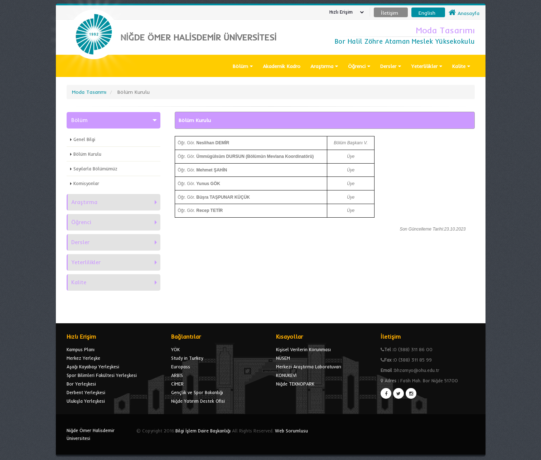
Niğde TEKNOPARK (295, 384)
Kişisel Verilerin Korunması (303, 349)
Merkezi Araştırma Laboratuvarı (308, 366)
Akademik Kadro (281, 66)
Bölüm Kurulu (87, 154)
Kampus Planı (81, 349)
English (427, 13)
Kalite (461, 66)
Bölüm (243, 66)
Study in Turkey (187, 358)
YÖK (175, 349)
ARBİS (177, 375)
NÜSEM (283, 358)
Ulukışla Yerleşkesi (86, 401)
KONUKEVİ (286, 375)
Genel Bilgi (84, 139)
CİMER (177, 384)
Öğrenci (359, 66)
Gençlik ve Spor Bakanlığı (197, 392)
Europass (180, 366)
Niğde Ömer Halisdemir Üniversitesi (91, 434)
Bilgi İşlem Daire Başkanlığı (203, 431)
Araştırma (324, 66)
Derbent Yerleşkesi (86, 392)
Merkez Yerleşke (83, 358)
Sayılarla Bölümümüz (95, 168)
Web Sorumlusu (291, 431)
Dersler (390, 66)
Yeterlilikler (426, 66)
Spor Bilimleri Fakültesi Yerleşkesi (102, 375)
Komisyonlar (86, 183)
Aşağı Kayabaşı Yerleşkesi (93, 366)
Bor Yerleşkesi (81, 384)
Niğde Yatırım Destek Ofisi (198, 401)
